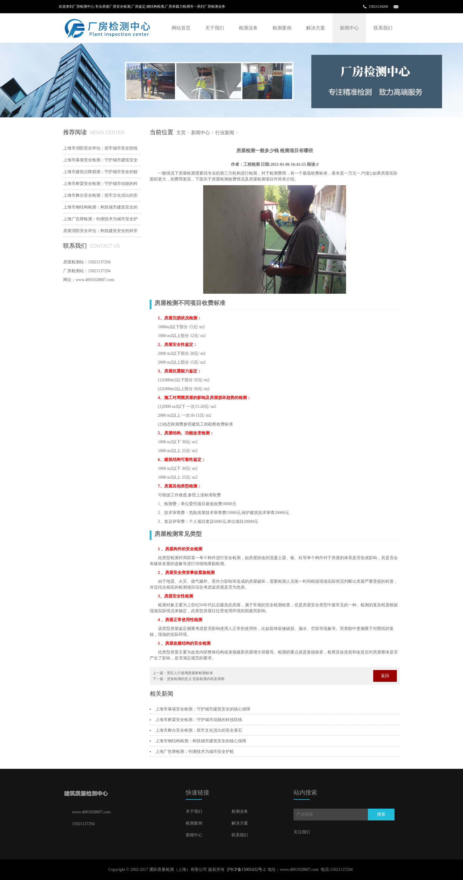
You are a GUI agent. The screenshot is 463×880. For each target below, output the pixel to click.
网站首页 (181, 27)
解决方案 (315, 27)
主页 (181, 132)
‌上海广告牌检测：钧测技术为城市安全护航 (194, 751)
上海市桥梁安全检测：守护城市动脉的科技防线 (198, 720)
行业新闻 (224, 132)
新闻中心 (349, 27)
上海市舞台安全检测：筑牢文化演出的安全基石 (198, 730)
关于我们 (214, 27)
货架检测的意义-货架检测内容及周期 (196, 679)
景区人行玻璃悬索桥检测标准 (190, 673)
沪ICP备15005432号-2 (246, 869)
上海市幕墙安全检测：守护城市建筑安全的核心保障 (202, 709)
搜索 (381, 814)
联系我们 (383, 27)
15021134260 (378, 6)
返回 (385, 676)
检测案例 (282, 27)
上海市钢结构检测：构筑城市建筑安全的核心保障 (200, 741)
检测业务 (248, 27)
